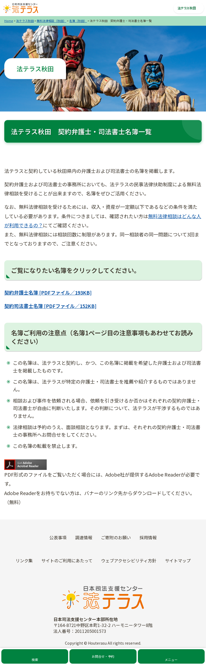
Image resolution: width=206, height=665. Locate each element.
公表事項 (58, 537)
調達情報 (83, 537)
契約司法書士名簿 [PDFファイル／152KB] (50, 305)
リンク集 (24, 560)
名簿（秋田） (78, 21)
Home (8, 21)
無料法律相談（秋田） (51, 21)
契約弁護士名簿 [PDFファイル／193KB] (48, 292)
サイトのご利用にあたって (67, 560)
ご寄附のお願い (116, 537)
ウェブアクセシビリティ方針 (128, 560)
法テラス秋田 (25, 21)
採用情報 (148, 537)
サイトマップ (178, 560)
